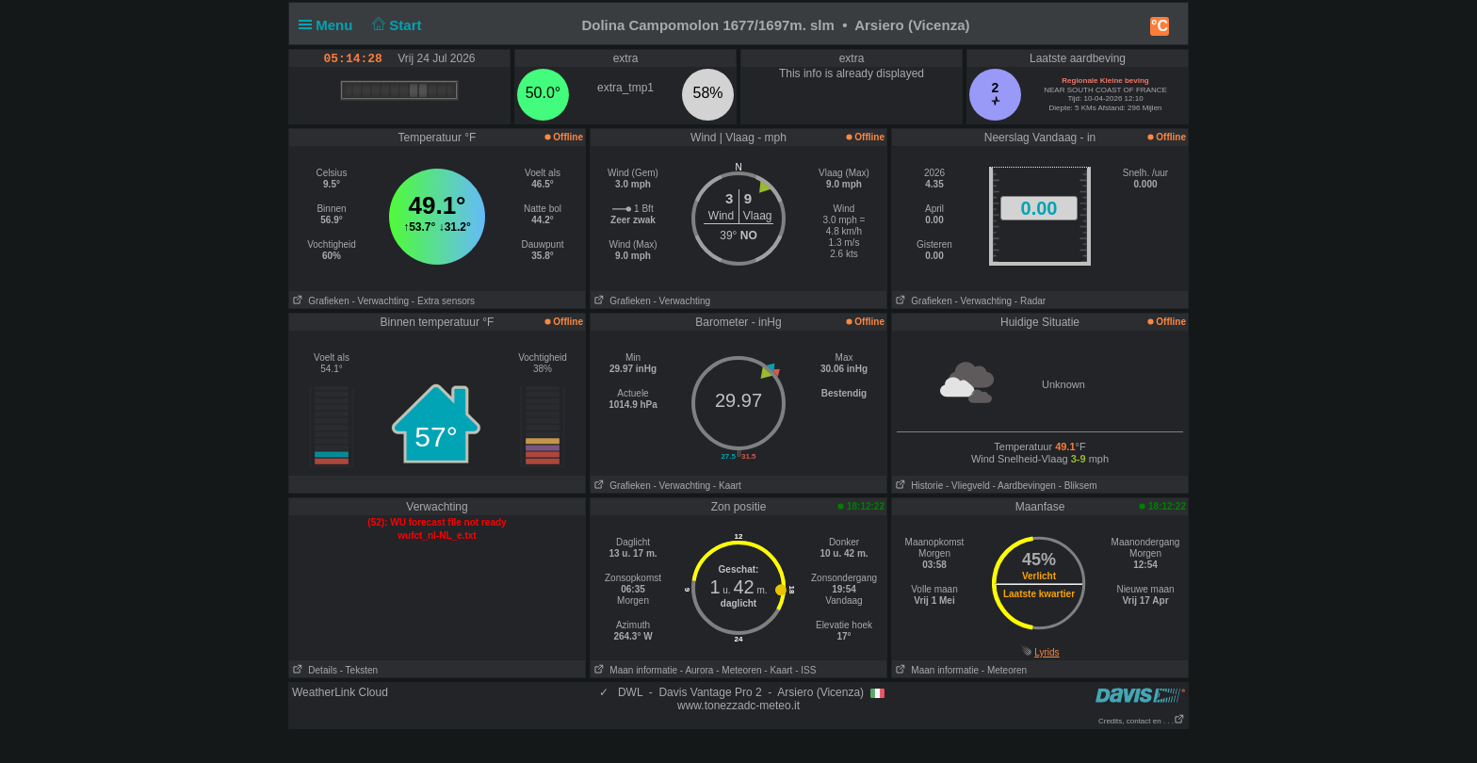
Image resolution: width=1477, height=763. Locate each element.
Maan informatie (634, 670)
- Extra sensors (443, 301)
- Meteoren (738, 670)
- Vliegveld (968, 485)
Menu (330, 25)
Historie (917, 485)
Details (313, 670)
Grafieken (319, 301)
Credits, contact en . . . (1141, 721)
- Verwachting (380, 301)
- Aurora (697, 670)
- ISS (805, 670)
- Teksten (359, 670)
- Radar (1030, 301)
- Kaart (727, 485)
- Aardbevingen (1024, 485)
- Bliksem (1078, 485)
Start (395, 25)
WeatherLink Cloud (340, 692)
